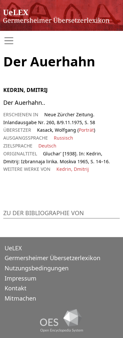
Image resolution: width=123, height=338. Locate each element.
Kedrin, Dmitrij (72, 169)
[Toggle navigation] (61, 41)
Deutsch (47, 146)
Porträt (86, 130)
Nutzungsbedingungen (37, 268)
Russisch (63, 138)
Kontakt (16, 288)
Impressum (20, 278)
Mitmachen (20, 298)
